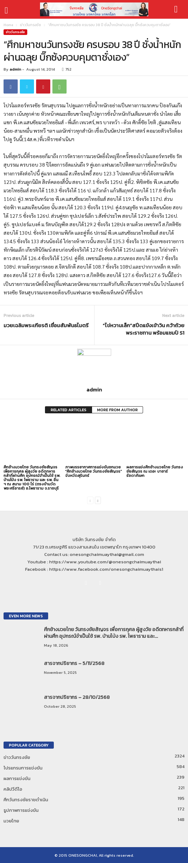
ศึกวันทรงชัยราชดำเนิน (26, 799)
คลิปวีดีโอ (13, 789)
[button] (177, 9)
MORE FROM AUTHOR (117, 410)
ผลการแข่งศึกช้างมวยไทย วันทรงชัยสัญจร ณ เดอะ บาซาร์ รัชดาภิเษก (154, 471)
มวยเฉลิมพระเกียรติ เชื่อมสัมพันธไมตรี (46, 325)
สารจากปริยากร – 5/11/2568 (74, 663)
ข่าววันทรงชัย (30, 25)
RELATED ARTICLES (68, 410)
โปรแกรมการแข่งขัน (23, 768)
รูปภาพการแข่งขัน (21, 810)
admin (15, 69)
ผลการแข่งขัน (17, 778)
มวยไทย (11, 820)
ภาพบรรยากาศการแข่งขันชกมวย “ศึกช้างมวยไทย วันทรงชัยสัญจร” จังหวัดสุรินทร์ (93, 471)
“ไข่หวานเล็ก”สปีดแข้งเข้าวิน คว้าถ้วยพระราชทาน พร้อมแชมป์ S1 (143, 329)
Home (8, 25)
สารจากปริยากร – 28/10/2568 (77, 697)
